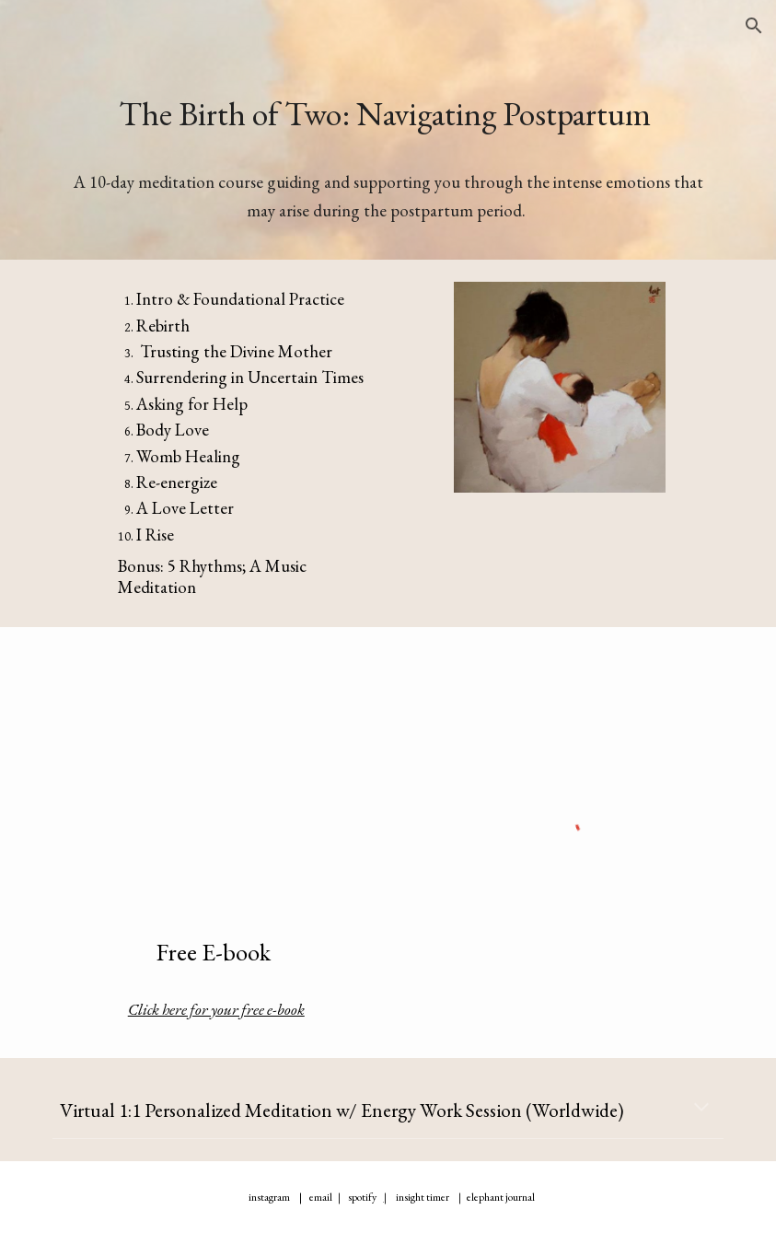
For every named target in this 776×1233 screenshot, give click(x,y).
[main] (387, 114)
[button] (754, 26)
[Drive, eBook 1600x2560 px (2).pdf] (216, 778)
